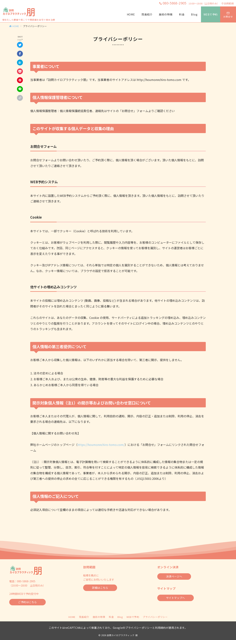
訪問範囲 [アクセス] (227, 3)
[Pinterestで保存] (20, 80)
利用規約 (160, 627)
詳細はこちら (100, 587)
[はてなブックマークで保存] (20, 62)
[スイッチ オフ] (228, 14)
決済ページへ (174, 576)
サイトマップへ (175, 598)
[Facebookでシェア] (20, 54)
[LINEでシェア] (20, 89)
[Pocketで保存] (20, 71)
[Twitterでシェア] (20, 45)
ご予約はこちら (27, 602)
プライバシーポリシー (155, 617)
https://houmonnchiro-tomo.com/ (101, 444)
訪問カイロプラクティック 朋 (122, 635)
